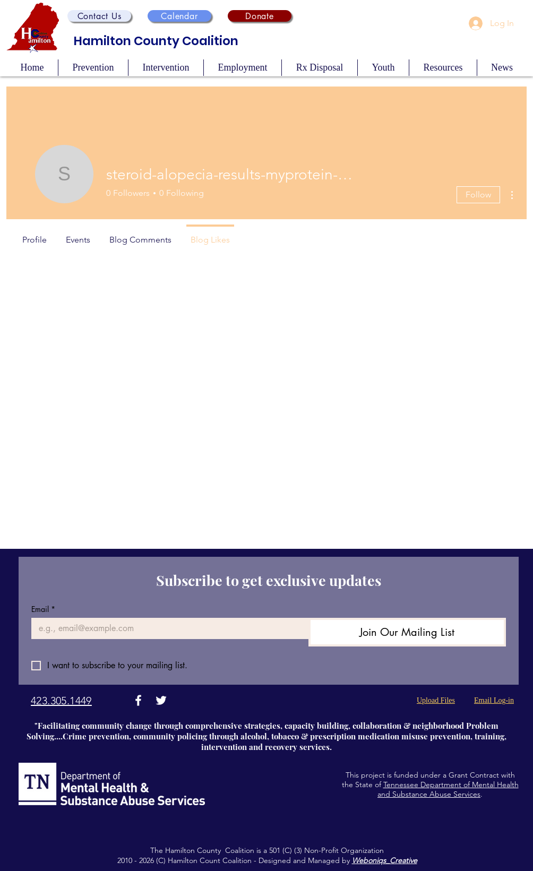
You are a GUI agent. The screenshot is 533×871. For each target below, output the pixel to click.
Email (43, 609)
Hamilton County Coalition (156, 40)
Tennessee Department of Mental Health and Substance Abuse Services (448, 789)
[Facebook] (138, 700)
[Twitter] (161, 700)
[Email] (166, 628)
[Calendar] (179, 16)
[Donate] (259, 16)
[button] (99, 16)
